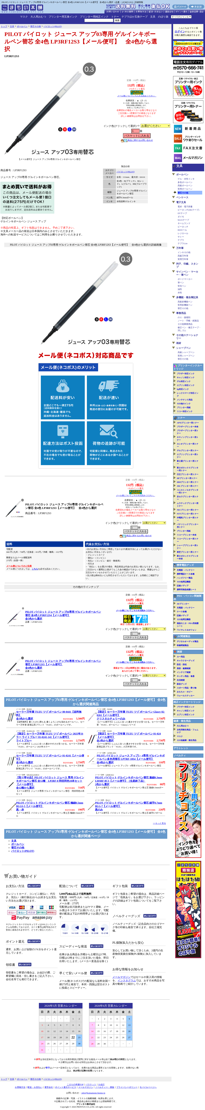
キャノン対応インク (185, 377)
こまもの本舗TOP (75, 1084)
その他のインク (184, 404)
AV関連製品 (183, 636)
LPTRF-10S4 (111, 753)
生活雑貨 (181, 680)
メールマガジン (121, 977)
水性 (180, 292)
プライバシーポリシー (126, 1087)
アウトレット (181, 748)
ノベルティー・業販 (104, 1087)
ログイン (180, 31)
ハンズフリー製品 (184, 578)
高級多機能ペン (185, 301)
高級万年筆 (183, 256)
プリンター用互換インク (63, 16)
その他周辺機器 (184, 582)
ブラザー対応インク (185, 373)
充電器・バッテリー (185, 570)
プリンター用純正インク (94, 16)
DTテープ (182, 213)
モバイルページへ (148, 1087)
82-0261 (109, 709)
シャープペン (183, 348)
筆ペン (181, 282)
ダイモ (181, 216)
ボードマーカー (185, 279)
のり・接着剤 (184, 317)
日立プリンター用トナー (187, 474)
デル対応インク (184, 381)
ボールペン (17, 844)
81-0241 (29, 753)
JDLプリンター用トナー (187, 486)
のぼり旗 (163, 16)
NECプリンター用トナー (187, 510)
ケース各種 (182, 611)
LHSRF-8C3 (110, 775)
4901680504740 (46, 731)
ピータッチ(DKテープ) (188, 210)
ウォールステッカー (185, 696)
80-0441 (29, 709)
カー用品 (181, 657)
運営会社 (48, 1087)
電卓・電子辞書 (185, 206)
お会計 (101, 1084)
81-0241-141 (31, 731)
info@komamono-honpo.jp (93, 1093)
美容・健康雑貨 (184, 668)
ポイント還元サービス (65, 1087)
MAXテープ (183, 220)
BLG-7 (108, 800)
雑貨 (179, 651)
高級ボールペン (185, 185)
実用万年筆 (183, 259)
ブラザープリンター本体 (187, 427)
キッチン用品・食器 (185, 676)
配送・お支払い (34, 1087)
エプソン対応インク (185, 385)
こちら (35, 569)
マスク (24, 16)
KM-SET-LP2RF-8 (33, 775)
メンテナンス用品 (184, 400)
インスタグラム (127, 980)
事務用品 (181, 313)
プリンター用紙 (184, 407)
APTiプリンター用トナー (188, 423)
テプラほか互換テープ (135, 16)
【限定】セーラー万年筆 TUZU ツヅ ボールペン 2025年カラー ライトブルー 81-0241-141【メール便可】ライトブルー (49, 737)
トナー (115, 16)
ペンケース (182, 197)
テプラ (181, 240)
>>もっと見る (159, 823)
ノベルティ (180, 755)
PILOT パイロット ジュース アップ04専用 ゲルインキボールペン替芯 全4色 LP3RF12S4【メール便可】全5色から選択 (63, 615)
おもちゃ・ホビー (184, 692)
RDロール (182, 230)
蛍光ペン (182, 286)
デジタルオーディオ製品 (187, 641)
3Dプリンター (183, 604)
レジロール (183, 233)
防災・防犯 (182, 664)
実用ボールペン (185, 189)
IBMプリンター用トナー (187, 482)
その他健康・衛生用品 (186, 740)
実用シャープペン (186, 355)
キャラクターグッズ (185, 660)
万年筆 (180, 248)
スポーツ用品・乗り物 (186, 688)
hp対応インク (183, 389)
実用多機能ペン (185, 305)
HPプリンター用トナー (187, 478)
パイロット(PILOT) (126, 172)
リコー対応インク (184, 411)
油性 (180, 289)
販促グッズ (182, 684)
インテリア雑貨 (184, 672)
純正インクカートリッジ (187, 702)
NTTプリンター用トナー (187, 514)
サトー (181, 237)
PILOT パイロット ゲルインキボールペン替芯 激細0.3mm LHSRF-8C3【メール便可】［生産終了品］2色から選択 (128, 781)
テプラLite (182, 243)
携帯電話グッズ (185, 565)
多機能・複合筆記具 (187, 297)
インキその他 (184, 252)
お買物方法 (20, 1087)
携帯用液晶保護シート (186, 589)
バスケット (91, 1084)
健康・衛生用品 (182, 721)
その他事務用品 (185, 324)
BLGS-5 (29, 800)
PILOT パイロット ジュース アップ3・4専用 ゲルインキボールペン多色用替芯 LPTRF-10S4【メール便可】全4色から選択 (131, 759)
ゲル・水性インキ (186, 179)
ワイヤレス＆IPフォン (186, 630)
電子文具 (181, 202)
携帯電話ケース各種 (185, 574)
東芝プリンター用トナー (187, 552)
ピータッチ (183, 227)
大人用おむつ (38, 16)
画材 (178, 343)
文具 (152, 16)
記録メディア (183, 586)
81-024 (109, 731)
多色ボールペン (185, 182)
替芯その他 (17, 847)
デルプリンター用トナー (187, 450)
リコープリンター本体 (186, 535)
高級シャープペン (186, 352)
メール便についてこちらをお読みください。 (136, 96)
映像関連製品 (183, 645)
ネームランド (184, 223)
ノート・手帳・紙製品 (188, 320)
